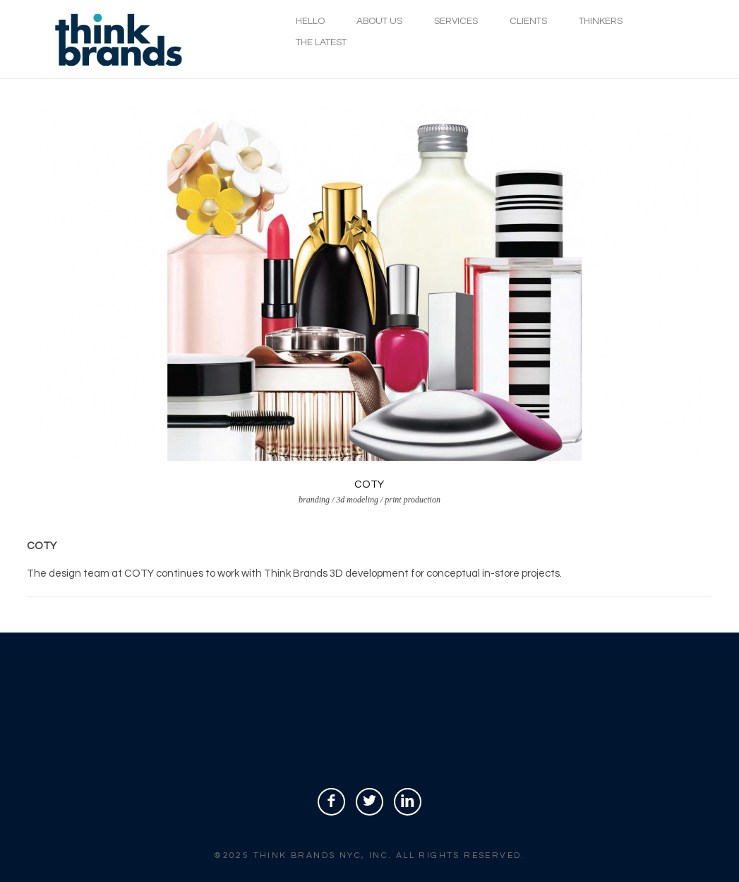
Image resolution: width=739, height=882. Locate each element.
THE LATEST (321, 42)
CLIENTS (528, 21)
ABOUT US (379, 21)
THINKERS (601, 21)
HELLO (310, 21)
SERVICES (456, 21)
